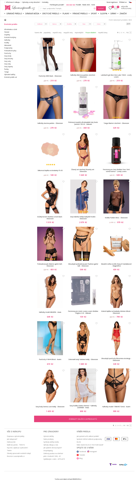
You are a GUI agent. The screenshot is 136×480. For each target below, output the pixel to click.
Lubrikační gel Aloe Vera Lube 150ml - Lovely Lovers (116, 76)
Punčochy (7, 53)
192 (127, 33)
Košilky (6, 43)
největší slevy (102, 33)
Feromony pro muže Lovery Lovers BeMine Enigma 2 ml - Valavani (83, 312)
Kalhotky (7, 40)
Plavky (66, 13)
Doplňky (7, 35)
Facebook (82, 451)
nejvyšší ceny (68, 33)
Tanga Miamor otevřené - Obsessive (116, 123)
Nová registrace (112, 2)
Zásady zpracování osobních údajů (19, 453)
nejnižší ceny (57, 33)
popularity (47, 33)
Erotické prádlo (50, 13)
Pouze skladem (91, 33)
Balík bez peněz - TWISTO (16, 445)
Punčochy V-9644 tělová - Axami (50, 359)
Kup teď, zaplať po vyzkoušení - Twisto (18, 449)
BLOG (79, 442)
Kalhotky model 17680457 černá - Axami (116, 407)
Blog (80, 458)
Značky (123, 13)
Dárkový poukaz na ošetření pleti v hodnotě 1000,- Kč (53, 454)
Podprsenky (8, 48)
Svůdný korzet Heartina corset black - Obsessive (50, 218)
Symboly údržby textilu (51, 442)
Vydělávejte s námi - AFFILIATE (54, 459)
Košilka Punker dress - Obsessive (116, 218)
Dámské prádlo (14, 13)
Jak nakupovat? (12, 439)
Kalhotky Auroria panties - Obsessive (50, 123)
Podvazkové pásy (10, 51)
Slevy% (103, 13)
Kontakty (45, 2)
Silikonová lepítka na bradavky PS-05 (50, 170)
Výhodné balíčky (9, 74)
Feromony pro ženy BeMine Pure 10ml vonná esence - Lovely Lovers (116, 170)
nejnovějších (79, 33)
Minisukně (7, 45)
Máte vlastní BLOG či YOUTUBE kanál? (90, 445)
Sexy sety (7, 61)
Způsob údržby (48, 436)
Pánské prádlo (80, 13)
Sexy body (7, 56)
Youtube (82, 455)
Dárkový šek (11, 442)
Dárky (113, 13)
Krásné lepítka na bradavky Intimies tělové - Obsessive (116, 312)
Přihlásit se (123, 2)
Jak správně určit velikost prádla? (88, 436)
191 (124, 425)
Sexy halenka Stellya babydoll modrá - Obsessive (83, 218)
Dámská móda (32, 13)
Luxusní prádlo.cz (19, 7)
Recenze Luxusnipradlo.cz (16, 456)
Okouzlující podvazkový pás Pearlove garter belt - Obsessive (83, 265)
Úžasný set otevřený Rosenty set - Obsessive (83, 170)
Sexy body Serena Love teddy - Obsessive (50, 407)
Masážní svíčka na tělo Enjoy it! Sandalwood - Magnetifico (116, 265)
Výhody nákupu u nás (50, 445)
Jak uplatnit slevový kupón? (52, 448)
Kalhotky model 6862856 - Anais (50, 312)
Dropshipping (48, 451)
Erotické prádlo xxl (10, 77)
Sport (94, 13)
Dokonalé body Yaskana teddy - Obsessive (83, 359)
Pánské (6, 32)
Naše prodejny (48, 439)
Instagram (93, 451)
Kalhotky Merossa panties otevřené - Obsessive (83, 76)
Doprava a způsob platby (15, 436)
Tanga (6, 72)
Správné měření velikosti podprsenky (89, 439)
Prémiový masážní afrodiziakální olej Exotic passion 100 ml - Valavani (83, 123)
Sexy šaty (7, 64)
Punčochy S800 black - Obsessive (50, 76)
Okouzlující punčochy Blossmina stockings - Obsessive (116, 359)
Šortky (6, 69)
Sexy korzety (8, 59)
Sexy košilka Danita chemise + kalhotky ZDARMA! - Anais (83, 407)
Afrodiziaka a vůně (10, 29)
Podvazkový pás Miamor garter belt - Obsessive (50, 265)
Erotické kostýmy (10, 37)
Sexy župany (8, 66)
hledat (101, 8)
